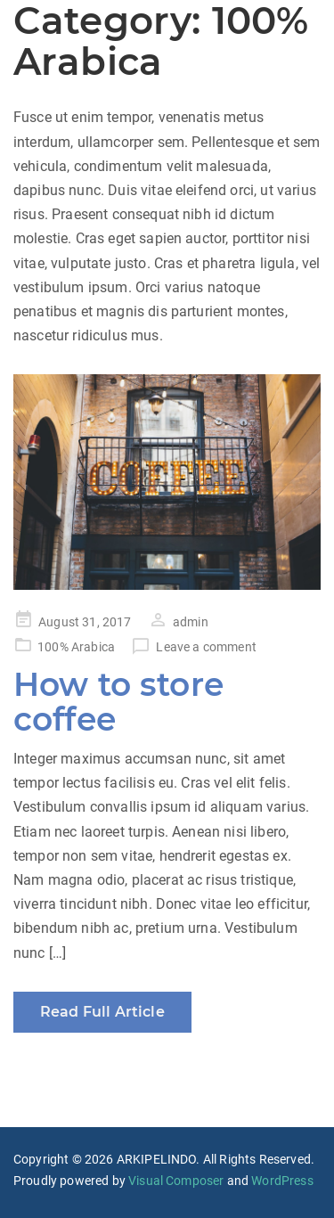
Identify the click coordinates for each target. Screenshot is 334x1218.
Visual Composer (176, 1180)
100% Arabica (76, 647)
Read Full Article (102, 1011)
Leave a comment (206, 647)
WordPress (282, 1180)
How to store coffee (118, 702)
